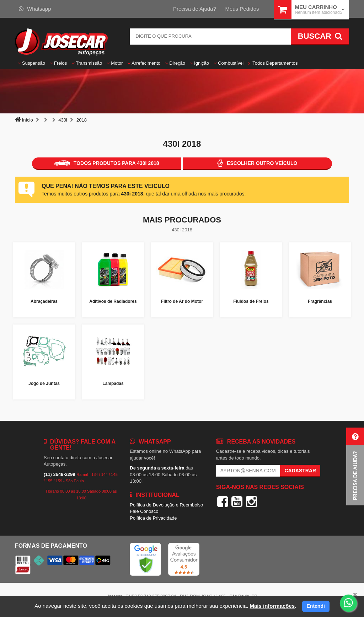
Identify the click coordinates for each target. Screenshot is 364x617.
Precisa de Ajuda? (194, 9)
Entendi (316, 606)
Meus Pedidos (242, 9)
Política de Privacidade (153, 518)
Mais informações (272, 606)
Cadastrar (300, 470)
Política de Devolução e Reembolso (166, 505)
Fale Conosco (144, 511)
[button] (355, 467)
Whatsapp (35, 9)
